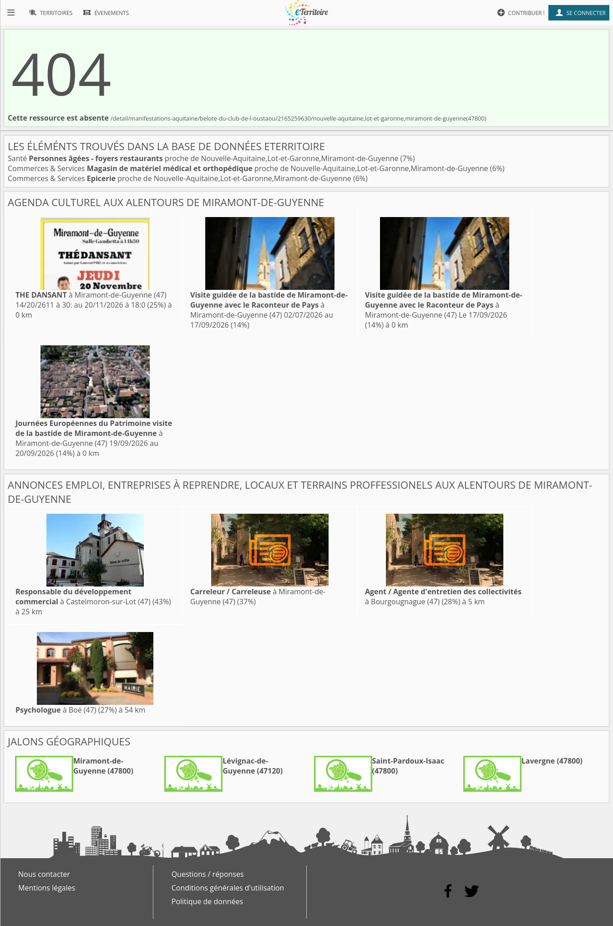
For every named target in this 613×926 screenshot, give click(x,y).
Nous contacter (44, 874)
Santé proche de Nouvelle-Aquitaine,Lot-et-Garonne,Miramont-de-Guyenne (204, 158)
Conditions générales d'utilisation (228, 888)
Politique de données (207, 901)
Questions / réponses (208, 874)
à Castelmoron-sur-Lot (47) (83, 597)
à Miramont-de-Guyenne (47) (91, 295)
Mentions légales (46, 888)
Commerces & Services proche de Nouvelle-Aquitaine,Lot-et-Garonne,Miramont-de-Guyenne (249, 168)
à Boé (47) (55, 710)
